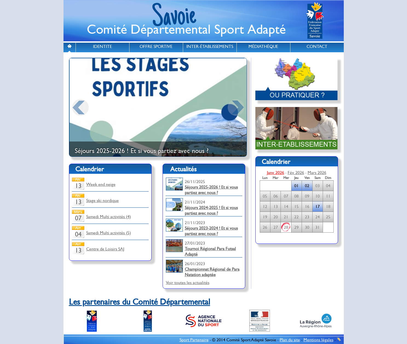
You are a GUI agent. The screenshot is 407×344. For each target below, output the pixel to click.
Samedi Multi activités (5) (108, 233)
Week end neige (101, 184)
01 (296, 186)
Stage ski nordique (102, 200)
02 (307, 186)
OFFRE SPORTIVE (156, 46)
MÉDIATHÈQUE (263, 46)
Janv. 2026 (275, 172)
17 (317, 206)
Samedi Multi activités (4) (108, 216)
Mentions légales (318, 340)
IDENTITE (102, 46)
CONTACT (317, 46)
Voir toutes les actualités (187, 282)
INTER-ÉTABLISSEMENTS (209, 46)
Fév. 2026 (296, 172)
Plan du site (290, 340)
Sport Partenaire (194, 340)
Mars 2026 (317, 172)
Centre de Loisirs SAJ (105, 249)
